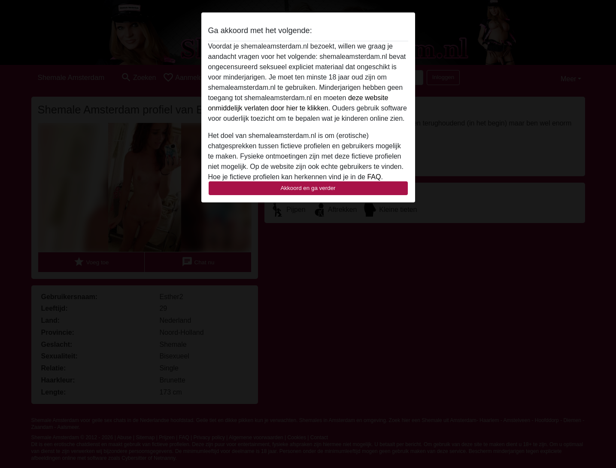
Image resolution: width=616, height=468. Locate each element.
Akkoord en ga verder (307, 188)
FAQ (374, 176)
